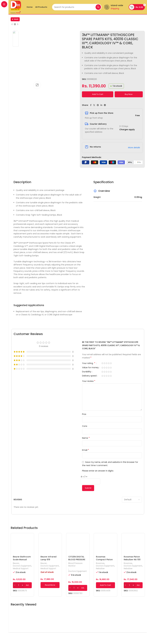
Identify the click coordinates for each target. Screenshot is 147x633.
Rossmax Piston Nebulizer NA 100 (132, 558)
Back (15, 19)
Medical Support (20, 568)
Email (85, 450)
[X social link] (94, 105)
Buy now (129, 94)
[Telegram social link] (105, 105)
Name (86, 438)
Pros (84, 414)
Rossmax (100, 563)
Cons (84, 426)
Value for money (90, 367)
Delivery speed (89, 376)
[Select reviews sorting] (132, 500)
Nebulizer (100, 568)
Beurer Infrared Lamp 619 (48, 558)
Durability (87, 372)
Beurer (16, 563)
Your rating (89, 363)
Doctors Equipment (22, 566)
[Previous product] (12, 24)
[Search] (76, 7)
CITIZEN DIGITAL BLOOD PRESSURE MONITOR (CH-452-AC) (76, 560)
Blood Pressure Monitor (75, 564)
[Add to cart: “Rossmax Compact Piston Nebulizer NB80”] (105, 585)
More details (134, 147)
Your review (88, 381)
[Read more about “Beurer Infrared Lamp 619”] (50, 585)
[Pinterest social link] (98, 105)
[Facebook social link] (90, 105)
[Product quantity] (18, 585)
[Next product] (17, 24)
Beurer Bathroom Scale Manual (22, 558)
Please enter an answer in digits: (98, 470)
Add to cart (97, 94)
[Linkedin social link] (101, 105)
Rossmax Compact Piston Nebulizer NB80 (104, 559)
